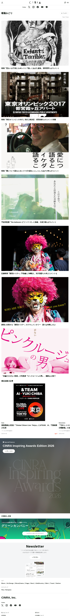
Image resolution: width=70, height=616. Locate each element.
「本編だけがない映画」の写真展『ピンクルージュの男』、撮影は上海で (28, 376)
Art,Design (10, 583)
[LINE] (47, 7)
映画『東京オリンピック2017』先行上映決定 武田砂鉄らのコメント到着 (28, 120)
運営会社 (37, 612)
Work (47, 583)
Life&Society (39, 583)
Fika (2, 589)
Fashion (58, 583)
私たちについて (5, 612)
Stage (27, 583)
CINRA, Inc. (8, 597)
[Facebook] (38, 7)
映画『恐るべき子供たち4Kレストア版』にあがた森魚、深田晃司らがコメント (30, 68)
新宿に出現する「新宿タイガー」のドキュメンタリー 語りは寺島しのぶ (28, 325)
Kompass (8, 589)
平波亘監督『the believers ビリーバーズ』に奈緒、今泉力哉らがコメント (28, 222)
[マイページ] (2, 2)
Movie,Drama (19, 583)
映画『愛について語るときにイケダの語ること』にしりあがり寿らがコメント (30, 171)
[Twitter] (29, 7)
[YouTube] (42, 7)
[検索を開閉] (65, 2)
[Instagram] (33, 7)
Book (32, 583)
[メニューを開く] (67, 2)
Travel (52, 583)
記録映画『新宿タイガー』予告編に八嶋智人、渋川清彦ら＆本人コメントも (29, 273)
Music (3, 583)
